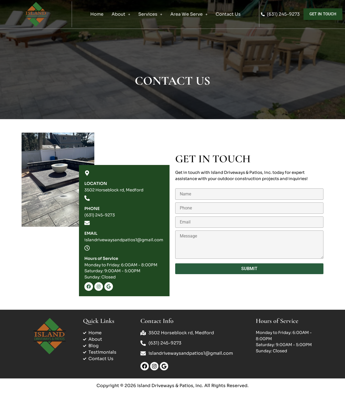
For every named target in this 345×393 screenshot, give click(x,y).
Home (97, 14)
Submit (249, 268)
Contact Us (228, 14)
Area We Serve (189, 14)
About (121, 14)
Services (150, 14)
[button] (121, 14)
